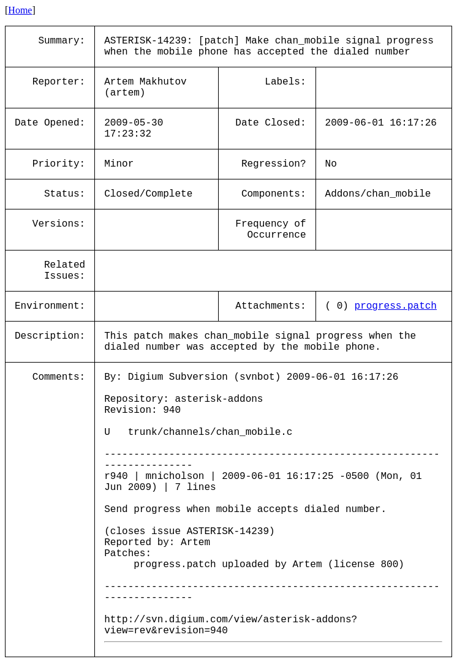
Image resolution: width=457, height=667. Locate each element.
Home (20, 10)
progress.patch (396, 306)
